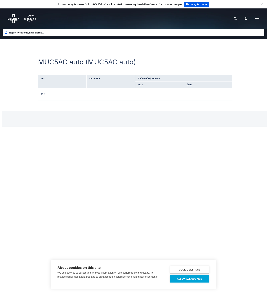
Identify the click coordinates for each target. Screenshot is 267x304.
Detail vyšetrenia (196, 4)
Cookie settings (190, 269)
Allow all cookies (189, 279)
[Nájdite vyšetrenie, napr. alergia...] (135, 32)
